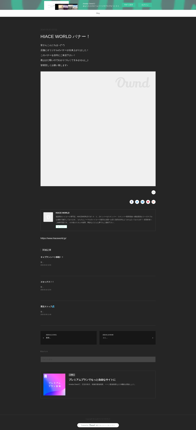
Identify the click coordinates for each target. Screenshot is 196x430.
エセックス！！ (47, 282)
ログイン (145, 5)
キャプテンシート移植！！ (52, 257)
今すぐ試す (128, 5)
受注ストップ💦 (47, 306)
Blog (98, 13)
